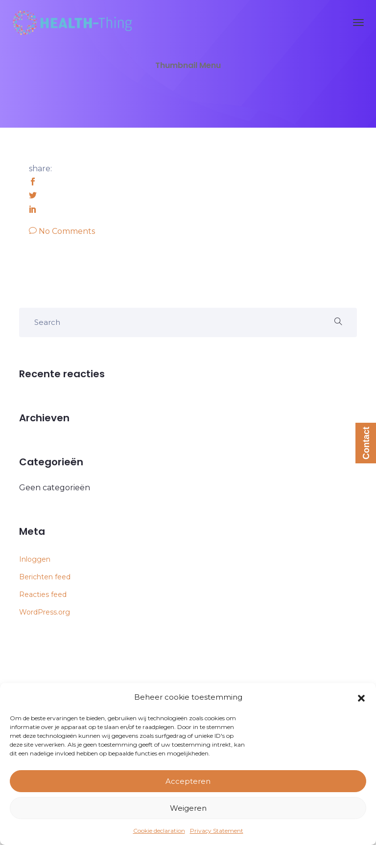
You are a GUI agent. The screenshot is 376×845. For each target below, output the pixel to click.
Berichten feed (44, 576)
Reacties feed (43, 594)
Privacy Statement (216, 830)
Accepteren (188, 781)
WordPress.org (44, 612)
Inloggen (34, 559)
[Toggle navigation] (358, 22)
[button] (361, 697)
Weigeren (188, 808)
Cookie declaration (159, 830)
